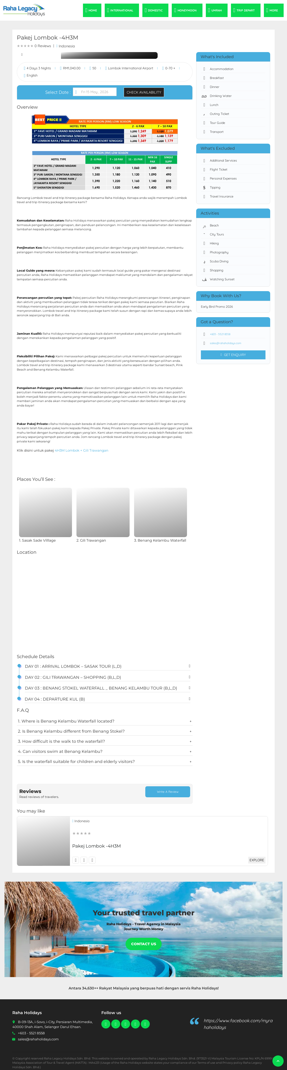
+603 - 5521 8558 (217, 334)
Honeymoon (187, 10)
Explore (256, 857)
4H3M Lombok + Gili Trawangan (81, 450)
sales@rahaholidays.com (223, 343)
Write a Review (167, 792)
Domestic (155, 10)
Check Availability (144, 92)
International (121, 10)
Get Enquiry (233, 355)
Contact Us (143, 940)
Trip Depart (246, 10)
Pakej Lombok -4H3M (96, 842)
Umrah (216, 10)
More (274, 10)
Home (93, 10)
